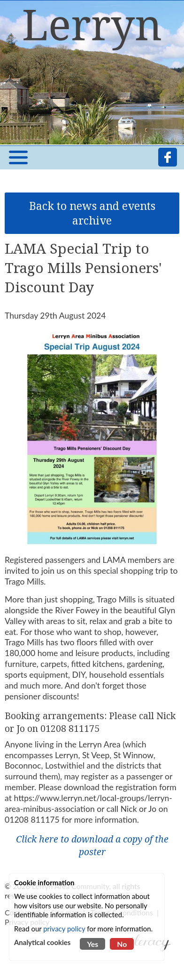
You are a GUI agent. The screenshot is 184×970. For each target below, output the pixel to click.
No (122, 943)
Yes (92, 943)
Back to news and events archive (92, 213)
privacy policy (64, 928)
